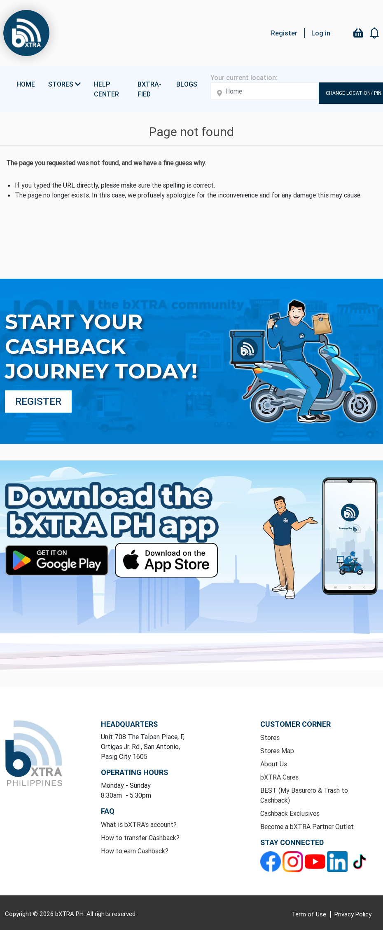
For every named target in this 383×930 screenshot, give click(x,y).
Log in (320, 33)
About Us (273, 764)
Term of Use (310, 914)
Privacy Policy (352, 914)
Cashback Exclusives (290, 813)
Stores (270, 737)
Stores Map (277, 751)
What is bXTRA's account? (139, 824)
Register (284, 33)
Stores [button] (64, 84)
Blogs (186, 84)
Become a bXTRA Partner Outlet (307, 826)
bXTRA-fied (149, 89)
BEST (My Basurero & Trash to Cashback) (304, 795)
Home (25, 84)
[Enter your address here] (264, 91)
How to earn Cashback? (134, 851)
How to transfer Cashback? (140, 838)
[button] (375, 33)
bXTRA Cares (279, 777)
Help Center (106, 89)
